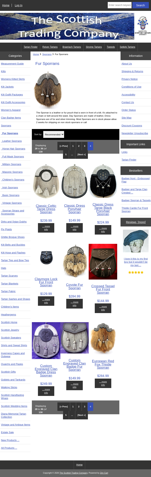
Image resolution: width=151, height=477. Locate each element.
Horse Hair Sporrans (13, 148)
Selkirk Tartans (127, 47)
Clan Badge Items (11, 117)
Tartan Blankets (9, 283)
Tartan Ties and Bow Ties (15, 260)
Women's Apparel (10, 109)
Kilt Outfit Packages (12, 94)
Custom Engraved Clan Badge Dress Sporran (46, 370)
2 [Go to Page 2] (78, 146)
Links (124, 152)
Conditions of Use (131, 86)
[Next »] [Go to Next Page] (82, 154)
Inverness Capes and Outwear (13, 355)
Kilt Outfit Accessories (13, 102)
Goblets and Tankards (13, 379)
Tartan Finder (31, 47)
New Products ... (10, 440)
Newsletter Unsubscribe (135, 133)
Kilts (3, 71)
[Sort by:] (53, 134)
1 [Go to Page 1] (73, 146)
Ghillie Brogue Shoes (13, 237)
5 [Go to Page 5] (65, 154)
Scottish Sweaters (11, 337)
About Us (127, 63)
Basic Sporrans (10, 195)
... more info (46, 228)
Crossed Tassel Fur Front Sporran (103, 289)
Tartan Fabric (8, 291)
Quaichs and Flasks (12, 364)
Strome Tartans (94, 47)
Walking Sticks (9, 387)
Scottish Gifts (8, 371)
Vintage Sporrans (11, 202)
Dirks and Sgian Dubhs (14, 221)
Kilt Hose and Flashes (13, 252)
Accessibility (128, 94)
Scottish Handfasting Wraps (12, 397)
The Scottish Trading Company (74, 473)
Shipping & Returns (132, 71)
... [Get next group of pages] (72, 154)
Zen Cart (104, 473)
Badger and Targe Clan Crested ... (134, 191)
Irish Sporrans (9, 187)
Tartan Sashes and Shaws (15, 298)
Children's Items (10, 306)
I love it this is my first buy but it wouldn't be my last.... (136, 248)
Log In (18, 5)
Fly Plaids (6, 229)
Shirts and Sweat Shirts (14, 345)
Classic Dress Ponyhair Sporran (74, 209)
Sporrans (47, 54)
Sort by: (38, 134)
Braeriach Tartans (72, 47)
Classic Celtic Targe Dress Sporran (46, 209)
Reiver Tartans (50, 47)
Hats (3, 268)
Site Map (126, 117)
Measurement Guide (12, 63)
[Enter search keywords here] (120, 5)
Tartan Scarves (9, 275)
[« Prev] (64, 146)
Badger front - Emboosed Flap (135, 180)
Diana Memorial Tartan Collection (13, 415)
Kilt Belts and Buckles (13, 244)
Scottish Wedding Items (14, 406)
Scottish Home (9, 322)
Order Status (129, 109)
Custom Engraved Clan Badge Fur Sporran (74, 365)
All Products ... (9, 447)
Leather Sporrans (11, 140)
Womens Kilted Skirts (13, 79)
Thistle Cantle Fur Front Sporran (135, 210)
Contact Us (128, 102)
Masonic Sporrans (12, 171)
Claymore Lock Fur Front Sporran (46, 282)
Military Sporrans (11, 164)
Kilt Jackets (7, 86)
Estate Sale (7, 432)
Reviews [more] (136, 222)
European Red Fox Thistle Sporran (103, 364)
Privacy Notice (129, 79)
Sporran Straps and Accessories (12, 212)
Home (5, 5)
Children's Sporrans (12, 179)
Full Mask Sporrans (12, 156)
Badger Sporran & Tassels (136, 200)
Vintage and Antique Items (15, 424)
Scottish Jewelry (10, 329)
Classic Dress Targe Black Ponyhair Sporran (103, 209)
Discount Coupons (132, 125)
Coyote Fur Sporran (74, 286)
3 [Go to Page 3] (84, 146)
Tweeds (111, 47)
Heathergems (8, 314)
